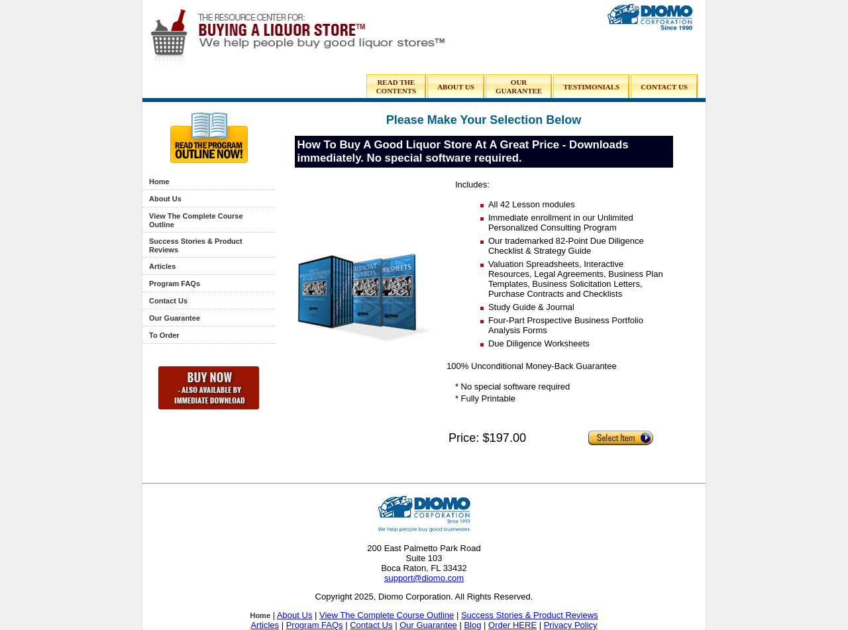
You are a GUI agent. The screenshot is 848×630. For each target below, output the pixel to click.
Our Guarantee (174, 318)
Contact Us (168, 301)
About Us (165, 199)
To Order (164, 335)
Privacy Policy (571, 625)
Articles (162, 266)
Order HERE (512, 625)
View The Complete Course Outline (386, 615)
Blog (472, 625)
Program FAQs (174, 284)
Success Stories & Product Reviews (529, 615)
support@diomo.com (424, 578)
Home (159, 181)
